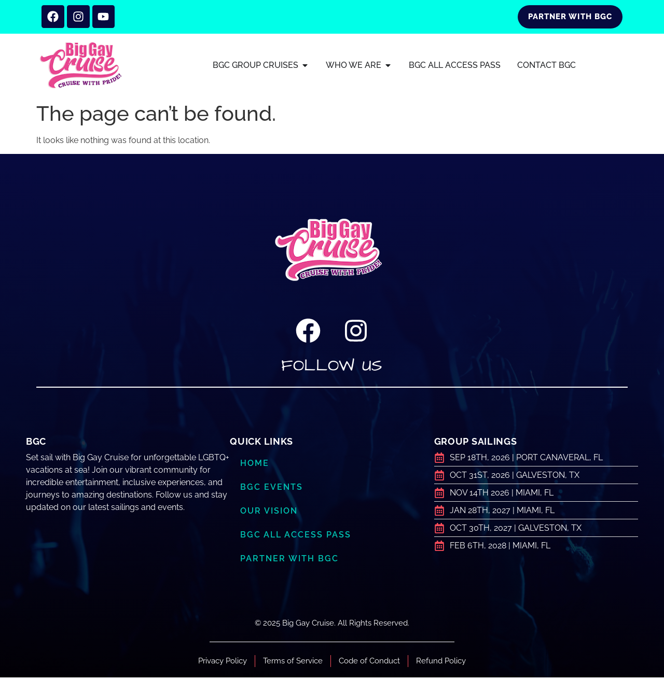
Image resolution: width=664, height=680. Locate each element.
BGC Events (272, 490)
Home (255, 466)
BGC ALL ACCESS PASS (297, 538)
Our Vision (270, 514)
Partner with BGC (291, 562)
